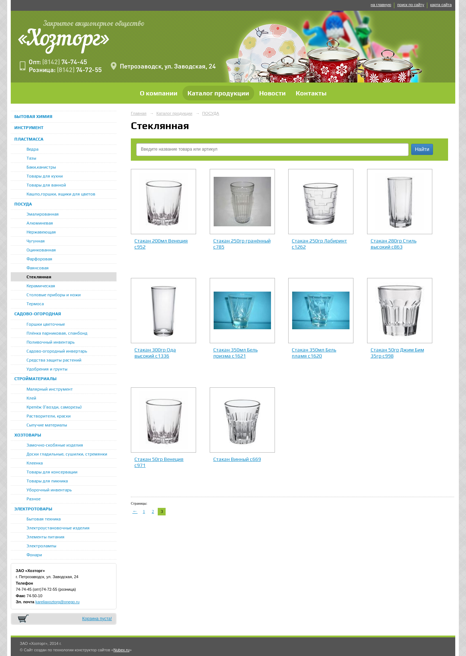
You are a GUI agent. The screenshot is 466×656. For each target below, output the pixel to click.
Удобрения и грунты (47, 369)
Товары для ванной (46, 185)
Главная (139, 113)
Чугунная (36, 241)
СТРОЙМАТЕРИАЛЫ (35, 378)
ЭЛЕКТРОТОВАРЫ (33, 508)
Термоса (35, 303)
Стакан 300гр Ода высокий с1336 (155, 353)
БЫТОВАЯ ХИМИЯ (33, 116)
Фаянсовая (38, 267)
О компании (158, 93)
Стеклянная (39, 276)
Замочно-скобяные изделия (55, 445)
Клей (31, 398)
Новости (272, 93)
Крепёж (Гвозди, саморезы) (54, 407)
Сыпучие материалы (47, 425)
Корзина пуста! (97, 618)
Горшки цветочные (46, 324)
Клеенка (35, 463)
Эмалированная (43, 214)
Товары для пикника (47, 480)
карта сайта (441, 5)
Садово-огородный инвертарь (57, 351)
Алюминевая (40, 223)
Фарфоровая (39, 258)
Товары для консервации (52, 472)
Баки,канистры (41, 167)
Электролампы (41, 545)
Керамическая (41, 285)
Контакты (311, 93)
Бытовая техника (44, 519)
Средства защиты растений (54, 360)
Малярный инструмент (50, 389)
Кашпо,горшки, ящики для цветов (61, 194)
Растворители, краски (49, 416)
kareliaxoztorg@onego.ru (57, 602)
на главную (381, 5)
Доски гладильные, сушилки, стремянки (67, 454)
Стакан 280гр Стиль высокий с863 (394, 244)
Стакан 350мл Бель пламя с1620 (314, 353)
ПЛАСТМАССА (28, 139)
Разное (34, 498)
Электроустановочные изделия (58, 527)
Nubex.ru (121, 650)
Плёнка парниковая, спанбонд (57, 333)
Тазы (31, 158)
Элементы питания (46, 536)
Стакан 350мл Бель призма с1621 (235, 353)
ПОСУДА (23, 204)
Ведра (32, 149)
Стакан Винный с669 (237, 459)
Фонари (34, 554)
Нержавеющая (41, 232)
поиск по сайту (410, 5)
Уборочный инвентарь (49, 489)
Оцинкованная (41, 250)
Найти (422, 149)
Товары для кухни (45, 176)
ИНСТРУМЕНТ (28, 127)
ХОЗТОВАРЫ (27, 435)
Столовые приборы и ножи (54, 294)
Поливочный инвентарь (51, 342)
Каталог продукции (218, 93)
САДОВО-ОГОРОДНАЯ (37, 313)
